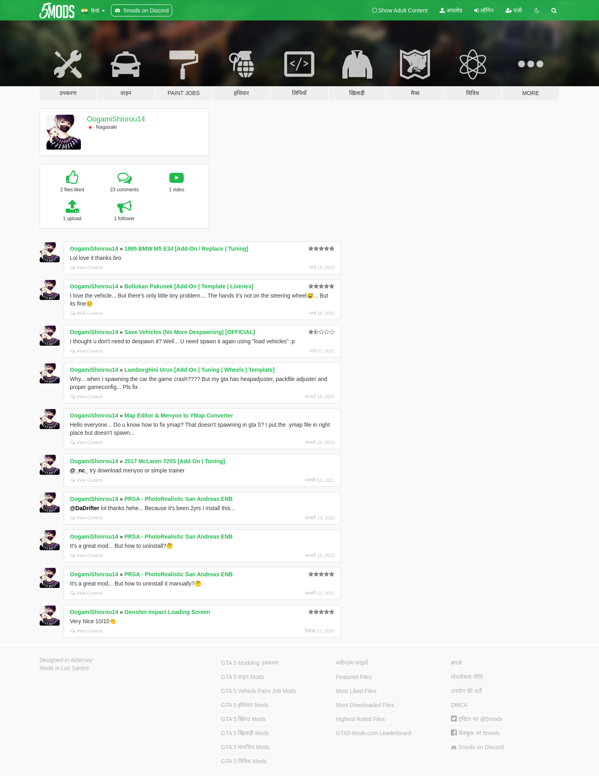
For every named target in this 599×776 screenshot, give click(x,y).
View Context (86, 267)
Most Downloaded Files (365, 705)
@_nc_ (79, 470)
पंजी (514, 10)
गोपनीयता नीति (467, 677)
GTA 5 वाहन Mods (242, 677)
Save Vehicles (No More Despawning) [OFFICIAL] (190, 332)
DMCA (459, 705)
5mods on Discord (477, 747)
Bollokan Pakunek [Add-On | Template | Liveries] (189, 286)
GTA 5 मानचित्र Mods (245, 747)
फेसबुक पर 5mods (475, 733)
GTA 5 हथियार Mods (245, 705)
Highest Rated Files (360, 719)
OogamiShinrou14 (116, 119)
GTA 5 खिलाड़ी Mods (245, 733)
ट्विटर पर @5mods (477, 719)
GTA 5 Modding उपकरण (249, 663)
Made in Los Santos (64, 668)
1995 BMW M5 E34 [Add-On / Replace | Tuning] (186, 248)
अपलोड (451, 10)
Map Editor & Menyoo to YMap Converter (179, 415)
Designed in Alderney (66, 660)
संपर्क (456, 663)
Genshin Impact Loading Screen (167, 612)
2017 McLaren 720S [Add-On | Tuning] (175, 461)
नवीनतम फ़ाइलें (352, 663)
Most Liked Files (356, 691)
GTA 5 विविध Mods (244, 761)
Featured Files (354, 677)
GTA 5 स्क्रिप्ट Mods (243, 719)
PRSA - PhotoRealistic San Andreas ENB (179, 499)
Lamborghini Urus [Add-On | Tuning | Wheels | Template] (200, 370)
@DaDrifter (85, 508)
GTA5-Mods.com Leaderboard (373, 733)
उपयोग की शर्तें (466, 691)
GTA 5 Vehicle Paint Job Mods (258, 691)
